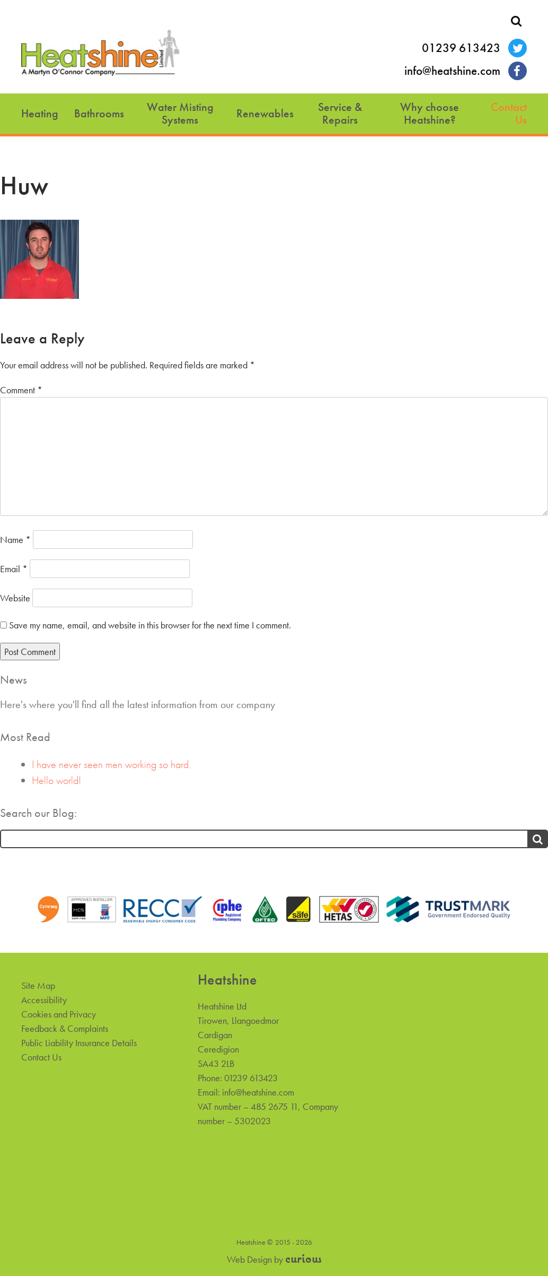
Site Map (38, 985)
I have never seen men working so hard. (111, 764)
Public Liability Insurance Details (79, 1043)
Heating (39, 113)
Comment (21, 390)
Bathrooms (99, 113)
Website (15, 598)
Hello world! (56, 780)
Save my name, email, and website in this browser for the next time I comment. (150, 625)
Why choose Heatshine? (429, 113)
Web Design (249, 1259)
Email (14, 569)
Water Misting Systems (180, 113)
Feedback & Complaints (64, 1028)
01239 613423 (461, 48)
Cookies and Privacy (58, 1014)
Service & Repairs (340, 113)
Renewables (265, 113)
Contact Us (509, 113)
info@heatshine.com (452, 71)
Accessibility (44, 1000)
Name (15, 539)
